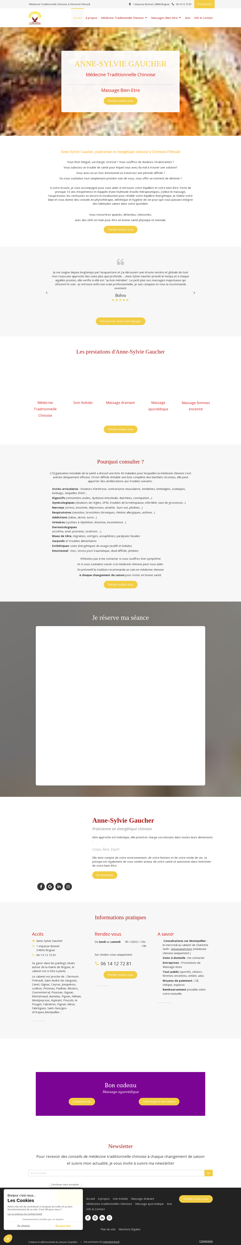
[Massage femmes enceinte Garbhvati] (196, 445)
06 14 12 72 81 (46, 955)
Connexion (206, 1241)
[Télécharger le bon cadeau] (159, 1101)
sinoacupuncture (181, 949)
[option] (120, 284)
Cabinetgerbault (110, 1241)
